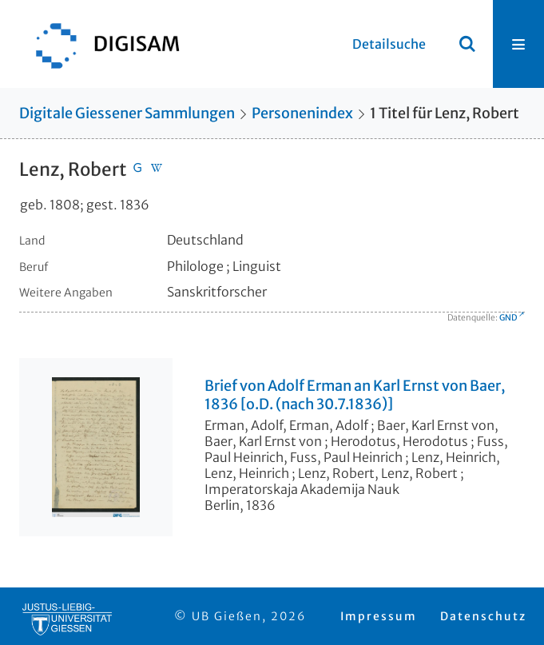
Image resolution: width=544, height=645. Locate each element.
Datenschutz (483, 616)
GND (508, 318)
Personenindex (302, 113)
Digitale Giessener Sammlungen (127, 113)
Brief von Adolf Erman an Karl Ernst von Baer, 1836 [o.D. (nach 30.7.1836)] (354, 395)
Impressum (378, 616)
